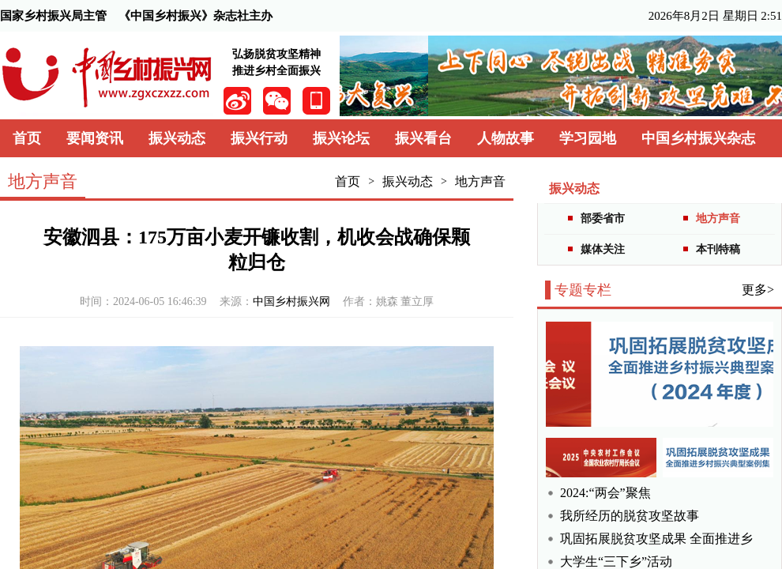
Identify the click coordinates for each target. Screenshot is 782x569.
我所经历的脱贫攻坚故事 (629, 515)
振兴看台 (423, 138)
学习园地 (587, 138)
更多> (758, 289)
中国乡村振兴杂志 (698, 138)
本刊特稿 (718, 249)
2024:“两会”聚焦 (605, 492)
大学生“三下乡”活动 (616, 561)
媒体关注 (603, 249)
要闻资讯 (94, 138)
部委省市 (603, 218)
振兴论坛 (341, 138)
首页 (27, 138)
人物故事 (505, 138)
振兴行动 (259, 138)
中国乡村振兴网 (291, 301)
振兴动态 (177, 138)
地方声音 (480, 181)
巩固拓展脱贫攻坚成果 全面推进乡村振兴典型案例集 (656, 539)
